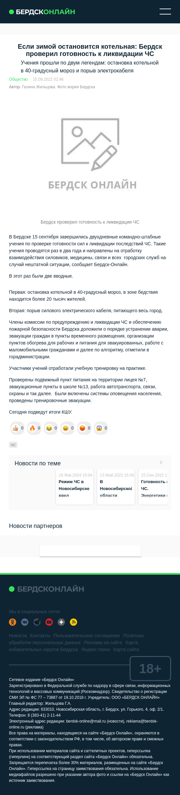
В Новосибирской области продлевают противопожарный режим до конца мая (120, 502)
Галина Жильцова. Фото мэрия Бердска (58, 87)
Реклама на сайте (103, 642)
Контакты (40, 635)
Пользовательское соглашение (86, 635)
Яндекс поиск (95, 649)
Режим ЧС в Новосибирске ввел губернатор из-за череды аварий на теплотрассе (74, 502)
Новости (18, 635)
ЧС (13, 445)
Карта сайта (126, 649)
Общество (18, 79)
